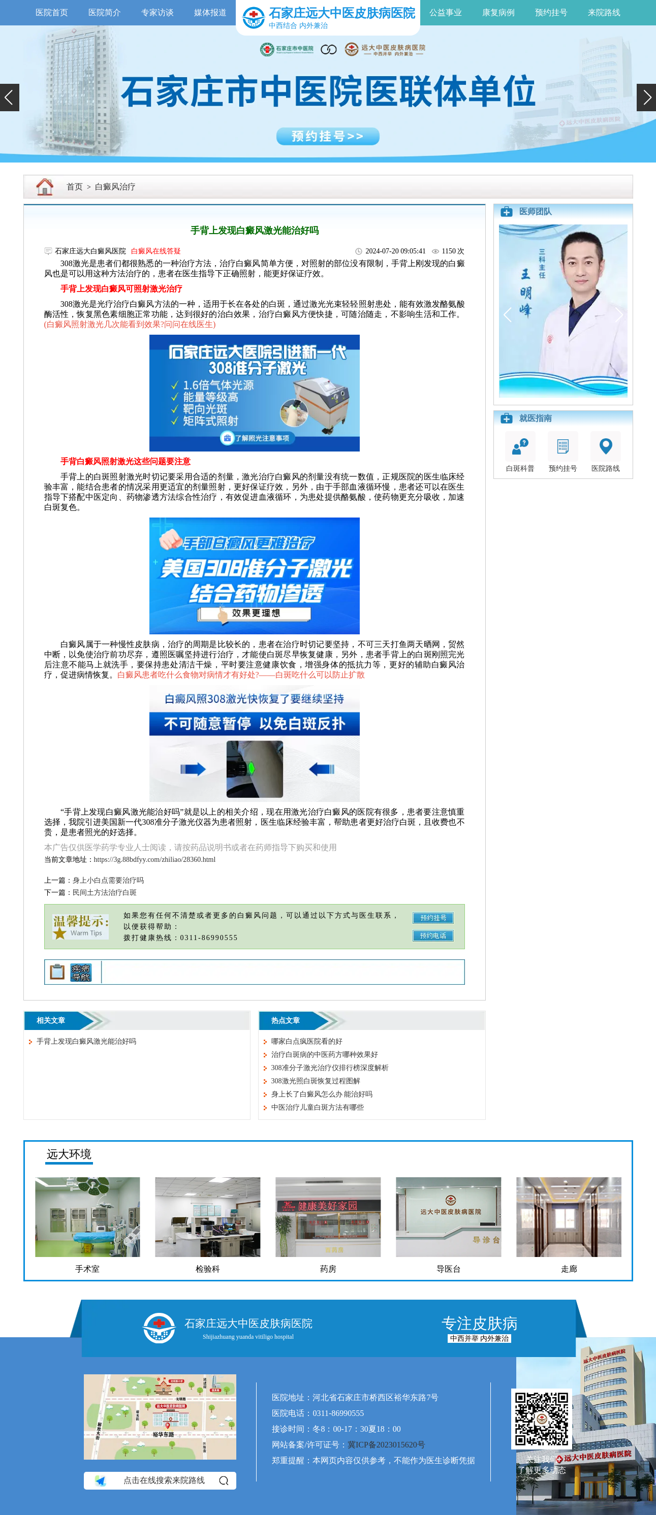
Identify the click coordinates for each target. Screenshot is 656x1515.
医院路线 (605, 451)
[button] (9, 97)
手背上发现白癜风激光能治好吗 (86, 1041)
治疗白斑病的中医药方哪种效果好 (324, 1054)
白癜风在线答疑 (156, 251)
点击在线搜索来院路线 (160, 1480)
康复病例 (498, 12)
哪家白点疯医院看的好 (306, 1041)
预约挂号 (551, 12)
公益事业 (445, 12)
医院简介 (104, 12)
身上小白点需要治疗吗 (108, 880)
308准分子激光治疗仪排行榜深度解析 (330, 1068)
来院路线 (604, 12)
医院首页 (52, 12)
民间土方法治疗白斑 (105, 892)
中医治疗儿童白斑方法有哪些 (317, 1107)
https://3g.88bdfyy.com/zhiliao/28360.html (155, 859)
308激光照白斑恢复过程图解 (315, 1081)
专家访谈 (157, 12)
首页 (75, 186)
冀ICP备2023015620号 (386, 1444)
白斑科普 (520, 451)
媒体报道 (210, 12)
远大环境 (69, 1154)
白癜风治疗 (115, 186)
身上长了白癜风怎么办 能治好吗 (322, 1094)
